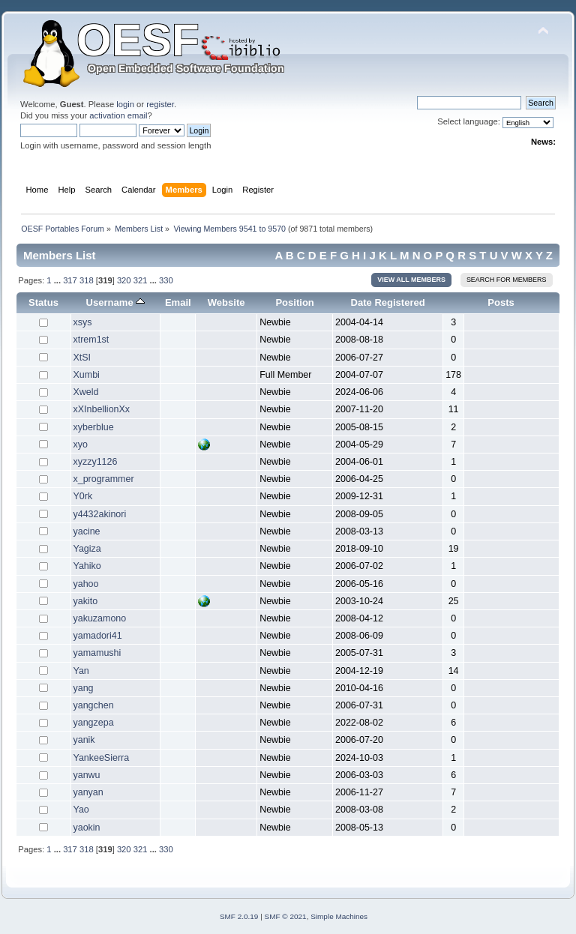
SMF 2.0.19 (239, 916)
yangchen (94, 705)
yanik (84, 740)
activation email (118, 115)
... (58, 280)
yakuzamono (100, 618)
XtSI (83, 357)
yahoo (86, 584)
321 (141, 280)
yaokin (87, 827)
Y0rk (83, 496)
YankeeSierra (102, 758)
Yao (81, 809)
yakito (86, 601)
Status (43, 302)
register (160, 104)
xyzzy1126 (96, 462)
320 (124, 280)
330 (166, 280)
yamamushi (98, 653)
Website (226, 302)
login (125, 104)
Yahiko (87, 566)
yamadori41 (98, 635)
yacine (87, 531)
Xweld (86, 392)
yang (84, 688)
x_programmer (104, 479)
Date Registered (388, 302)
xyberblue (94, 427)
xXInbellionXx (102, 409)
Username (116, 302)
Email (178, 302)
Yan (81, 671)
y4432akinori (100, 514)
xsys (83, 322)
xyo (81, 444)
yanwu (87, 775)
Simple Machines (339, 916)
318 (87, 280)
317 (70, 280)
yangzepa (94, 722)
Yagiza (87, 548)
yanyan (89, 792)
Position (294, 302)
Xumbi (87, 375)
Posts (501, 302)
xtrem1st (92, 339)
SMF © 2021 (286, 916)
